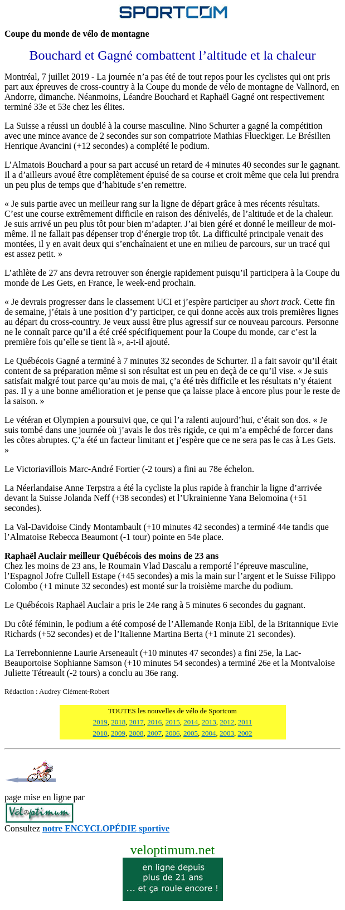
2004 (209, 733)
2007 (154, 733)
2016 (154, 722)
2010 (100, 733)
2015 (173, 722)
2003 (227, 733)
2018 (118, 722)
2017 (136, 722)
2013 (209, 722)
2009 (118, 733)
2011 (245, 722)
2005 (190, 733)
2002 (245, 733)
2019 (100, 722)
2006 (173, 733)
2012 (227, 722)
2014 (190, 722)
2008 (136, 733)
